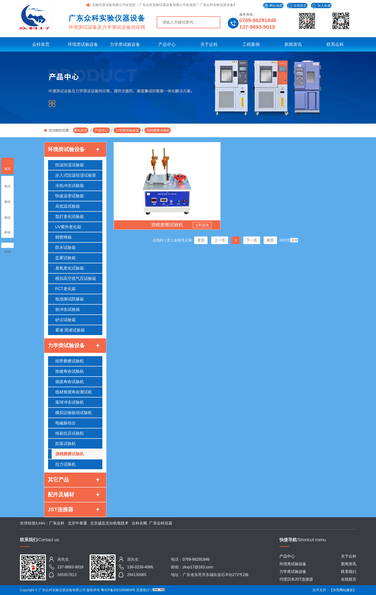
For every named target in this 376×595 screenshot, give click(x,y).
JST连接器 (60, 509)
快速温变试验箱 (69, 196)
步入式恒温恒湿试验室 (75, 175)
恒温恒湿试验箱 (69, 165)
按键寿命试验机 (69, 371)
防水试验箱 (65, 247)
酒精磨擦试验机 (157, 130)
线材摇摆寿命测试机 (73, 392)
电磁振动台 (65, 423)
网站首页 (80, 130)
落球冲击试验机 (69, 402)
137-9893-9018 (257, 27)
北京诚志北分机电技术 (109, 523)
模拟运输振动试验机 (73, 412)
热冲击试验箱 (67, 309)
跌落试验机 (65, 443)
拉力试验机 (65, 464)
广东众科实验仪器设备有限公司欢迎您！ (115, 5)
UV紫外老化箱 (68, 227)
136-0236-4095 (140, 567)
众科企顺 (139, 523)
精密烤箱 (63, 237)
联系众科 (335, 44)
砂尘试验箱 (65, 320)
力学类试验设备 (125, 44)
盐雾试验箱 (65, 258)
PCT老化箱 (65, 289)
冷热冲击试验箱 (69, 185)
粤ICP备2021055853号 (118, 590)
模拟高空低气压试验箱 (75, 278)
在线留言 (297, 6)
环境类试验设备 (83, 44)
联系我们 (348, 572)
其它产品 (58, 480)
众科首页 (40, 44)
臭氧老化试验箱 (69, 268)
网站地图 (273, 6)
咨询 (7, 165)
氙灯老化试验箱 (69, 216)
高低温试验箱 (67, 206)
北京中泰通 (77, 523)
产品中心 (167, 44)
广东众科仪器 (160, 523)
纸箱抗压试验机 (69, 433)
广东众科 (56, 523)
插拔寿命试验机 (69, 381)
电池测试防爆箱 (69, 299)
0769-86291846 (257, 20)
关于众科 (209, 44)
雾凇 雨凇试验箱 (70, 330)
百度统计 (143, 590)
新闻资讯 (293, 44)
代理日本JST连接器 (296, 579)
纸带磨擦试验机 (69, 361)
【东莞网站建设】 (342, 590)
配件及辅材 (61, 495)
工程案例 (251, 44)
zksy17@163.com (198, 567)
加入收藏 (321, 6)
